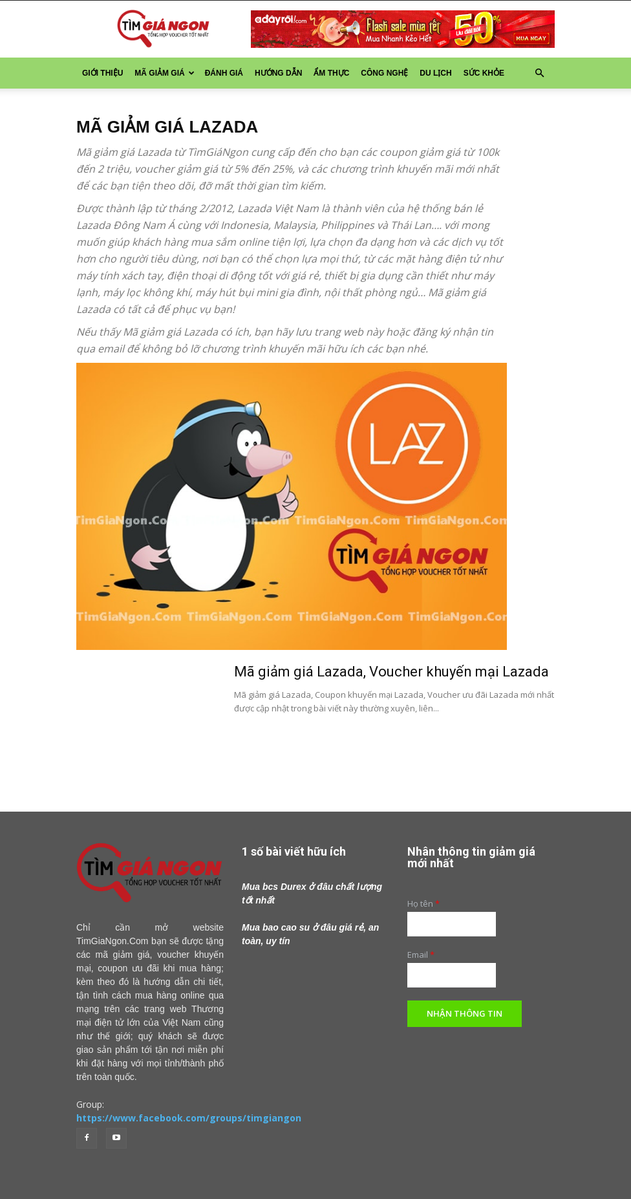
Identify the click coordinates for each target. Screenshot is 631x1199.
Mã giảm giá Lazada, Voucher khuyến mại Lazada (391, 672)
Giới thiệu (102, 73)
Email (420, 954)
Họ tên (423, 903)
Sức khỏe (484, 73)
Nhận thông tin (464, 1013)
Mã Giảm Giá (164, 73)
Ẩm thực (331, 73)
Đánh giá (224, 73)
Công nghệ (384, 73)
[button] (539, 73)
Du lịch (435, 73)
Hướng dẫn (278, 73)
